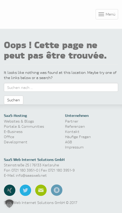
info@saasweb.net (31, 175)
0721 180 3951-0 (24, 170)
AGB (68, 142)
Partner (71, 121)
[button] (9, 203)
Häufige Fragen (78, 136)
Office (9, 136)
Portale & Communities (24, 126)
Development (15, 142)
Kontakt (72, 131)
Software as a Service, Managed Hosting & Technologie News (28, 13)
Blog (56, 190)
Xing (10, 190)
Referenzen (75, 126)
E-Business (13, 131)
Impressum (74, 147)
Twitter (25, 190)
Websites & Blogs (19, 121)
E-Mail (41, 190)
